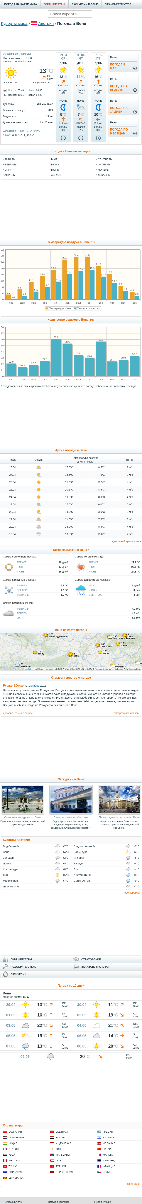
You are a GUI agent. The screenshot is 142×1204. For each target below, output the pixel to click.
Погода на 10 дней (71, 985)
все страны (133, 1183)
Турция (61, 1166)
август (56, 174)
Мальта (108, 1154)
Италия (14, 1149)
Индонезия (63, 1143)
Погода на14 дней (119, 109)
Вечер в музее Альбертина (71, 817)
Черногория (64, 1172)
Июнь (21, 571)
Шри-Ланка (16, 1177)
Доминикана (17, 1137)
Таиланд (109, 1160)
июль (55, 169)
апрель (9, 174)
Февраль (23, 594)
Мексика (15, 1160)
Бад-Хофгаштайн (85, 846)
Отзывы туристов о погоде (71, 677)
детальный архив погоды (127, 541)
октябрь (104, 164)
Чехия (107, 1172)
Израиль (108, 1137)
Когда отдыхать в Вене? (71, 549)
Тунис (13, 1166)
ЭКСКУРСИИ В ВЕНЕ (85, 4)
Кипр (59, 1149)
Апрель (22, 613)
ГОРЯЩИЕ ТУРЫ (54, 4)
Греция (108, 1131)
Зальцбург (80, 852)
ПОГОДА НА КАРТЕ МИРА (20, 4)
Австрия (46, 23)
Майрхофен (10, 880)
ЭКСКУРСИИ (18, 974)
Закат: (32, 90)
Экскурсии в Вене (71, 779)
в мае (7, 135)
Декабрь (22, 590)
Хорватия (15, 1172)
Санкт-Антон (82, 880)
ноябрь (103, 169)
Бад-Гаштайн (11, 846)
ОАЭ (58, 1160)
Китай (107, 1149)
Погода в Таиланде (59, 1201)
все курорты (132, 892)
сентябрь (105, 159)
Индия (13, 1143)
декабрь (104, 174)
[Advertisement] (71, 37)
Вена (6, 852)
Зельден (8, 857)
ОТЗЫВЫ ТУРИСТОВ (118, 4)
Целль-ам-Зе (11, 886)
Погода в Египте (13, 1201)
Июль (20, 566)
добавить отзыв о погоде (18, 713)
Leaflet (28, 669)
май (54, 159)
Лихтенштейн (82, 875)
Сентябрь (96, 594)
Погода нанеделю (119, 88)
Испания (109, 1143)
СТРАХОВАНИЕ (91, 959)
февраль (10, 164)
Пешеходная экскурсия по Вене (119, 817)
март (7, 169)
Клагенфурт (10, 869)
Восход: (12, 90)
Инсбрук (79, 857)
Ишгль (7, 863)
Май (91, 585)
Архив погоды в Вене (71, 450)
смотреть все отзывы (126, 713)
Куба (12, 1154)
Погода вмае (118, 66)
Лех (76, 869)
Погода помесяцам (119, 131)
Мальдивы (63, 1154)
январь (9, 159)
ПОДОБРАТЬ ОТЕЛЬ (23, 966)
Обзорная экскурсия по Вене (22, 817)
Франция (109, 1166)
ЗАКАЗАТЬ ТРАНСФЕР (95, 966)
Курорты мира (14, 23)
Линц (6, 875)
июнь (55, 164)
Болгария (15, 1131)
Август (21, 562)
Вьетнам (62, 1131)
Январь (22, 585)
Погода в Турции (101, 1201)
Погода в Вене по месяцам (71, 151)
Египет (60, 1137)
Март (20, 617)
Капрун (78, 863)
